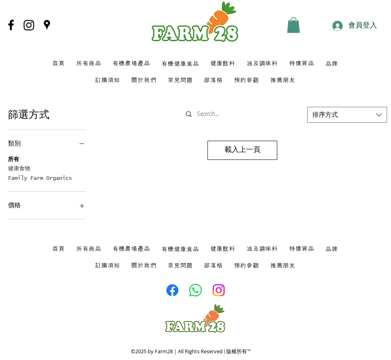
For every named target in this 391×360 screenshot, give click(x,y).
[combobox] (347, 115)
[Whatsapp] (195, 290)
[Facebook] (11, 25)
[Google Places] (47, 25)
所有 (13, 158)
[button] (293, 25)
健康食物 (19, 167)
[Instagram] (29, 25)
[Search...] (240, 114)
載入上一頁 (243, 149)
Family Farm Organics (40, 177)
